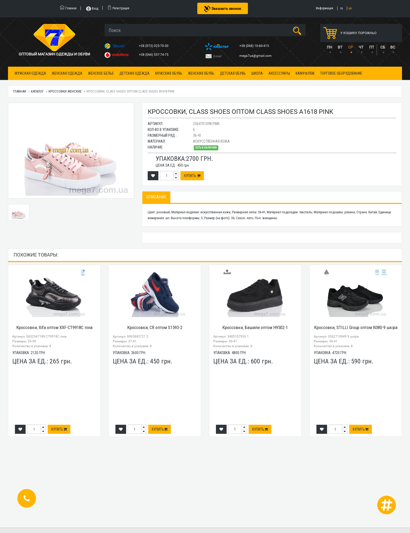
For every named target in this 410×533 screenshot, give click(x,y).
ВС (392, 47)
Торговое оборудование (341, 73)
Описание (156, 196)
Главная (19, 91)
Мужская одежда (30, 73)
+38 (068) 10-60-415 (254, 46)
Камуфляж (305, 73)
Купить (192, 176)
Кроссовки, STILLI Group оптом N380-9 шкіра (355, 327)
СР (350, 47)
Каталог (37, 91)
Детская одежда (134, 73)
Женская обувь (201, 73)
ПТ (371, 47)
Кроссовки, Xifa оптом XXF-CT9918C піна (54, 327)
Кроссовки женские (65, 91)
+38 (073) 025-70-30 (154, 46)
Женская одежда (67, 73)
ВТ (340, 47)
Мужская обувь (168, 73)
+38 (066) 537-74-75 (154, 55)
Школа (257, 73)
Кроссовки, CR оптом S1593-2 (154, 327)
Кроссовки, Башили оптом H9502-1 (255, 327)
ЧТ (361, 47)
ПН (329, 47)
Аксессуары (279, 73)
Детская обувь (233, 73)
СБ (382, 47)
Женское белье (101, 73)
